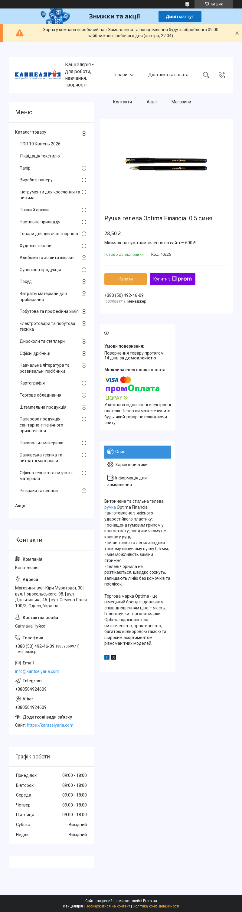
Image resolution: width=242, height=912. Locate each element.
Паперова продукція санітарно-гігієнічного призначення (41, 425)
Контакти (122, 101)
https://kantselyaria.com (50, 725)
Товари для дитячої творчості (50, 233)
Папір (25, 168)
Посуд (26, 281)
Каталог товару (30, 132)
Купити (126, 279)
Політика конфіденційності (156, 906)
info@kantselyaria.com (37, 671)
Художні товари (35, 245)
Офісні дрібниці (35, 353)
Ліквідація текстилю (40, 156)
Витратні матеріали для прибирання (43, 296)
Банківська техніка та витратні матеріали (41, 458)
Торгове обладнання (40, 395)
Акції (152, 101)
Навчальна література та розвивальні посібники (45, 368)
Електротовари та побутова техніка (47, 326)
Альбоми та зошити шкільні (47, 257)
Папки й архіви (34, 209)
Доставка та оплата (168, 74)
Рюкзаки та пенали (39, 490)
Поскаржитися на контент (108, 906)
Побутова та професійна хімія (49, 311)
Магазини (181, 101)
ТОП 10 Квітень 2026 (40, 143)
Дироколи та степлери (42, 341)
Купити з (172, 279)
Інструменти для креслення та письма (50, 195)
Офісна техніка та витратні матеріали (46, 475)
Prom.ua (150, 901)
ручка (110, 507)
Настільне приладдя (40, 221)
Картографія (32, 383)
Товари (120, 74)
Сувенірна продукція (40, 269)
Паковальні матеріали (42, 442)
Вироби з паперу (36, 179)
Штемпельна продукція (43, 407)
